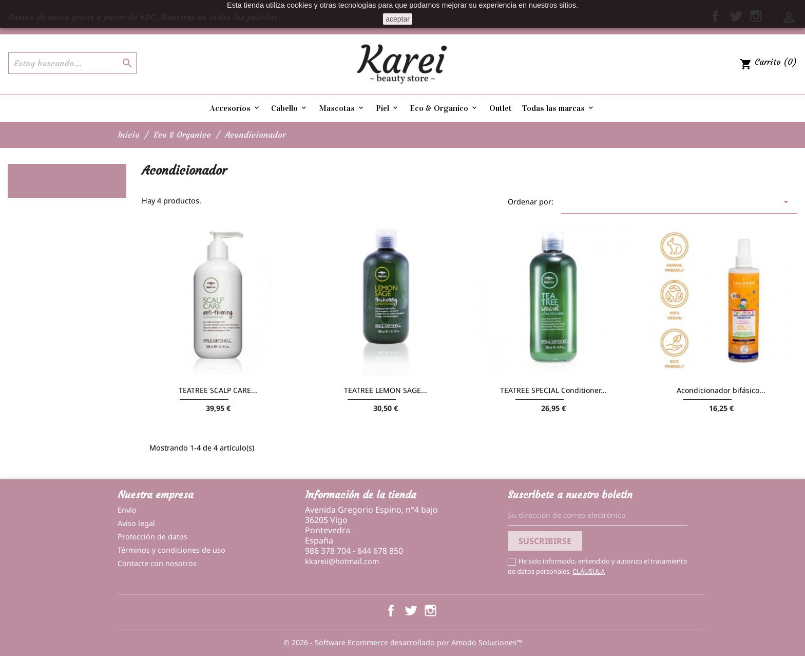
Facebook (391, 610)
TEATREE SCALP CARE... (218, 390)
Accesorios (235, 108)
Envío (127, 510)
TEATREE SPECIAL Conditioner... (553, 390)
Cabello (289, 108)
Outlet (500, 108)
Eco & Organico (444, 108)
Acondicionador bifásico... (721, 390)
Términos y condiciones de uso (171, 550)
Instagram (430, 610)
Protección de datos (152, 536)
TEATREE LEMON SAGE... (385, 390)
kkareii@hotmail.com (342, 561)
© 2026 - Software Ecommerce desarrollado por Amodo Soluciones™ (402, 642)
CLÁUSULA (588, 571)
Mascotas (342, 108)
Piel (387, 108)
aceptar (398, 19)
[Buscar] (72, 63)
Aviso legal (136, 523)
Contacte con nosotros (157, 563)
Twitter (410, 610)
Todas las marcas (558, 108)
